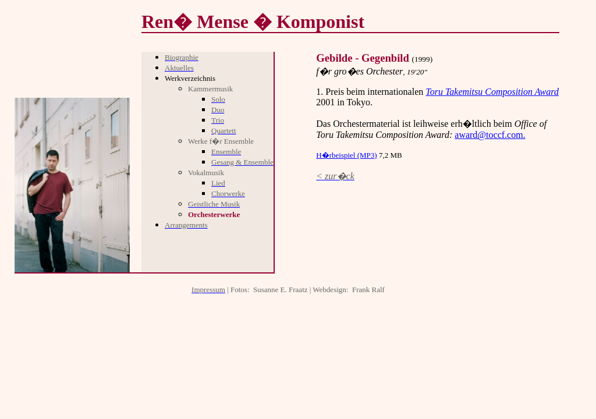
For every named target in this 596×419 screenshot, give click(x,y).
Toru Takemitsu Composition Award (492, 92)
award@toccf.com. (490, 135)
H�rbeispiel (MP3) (346, 155)
